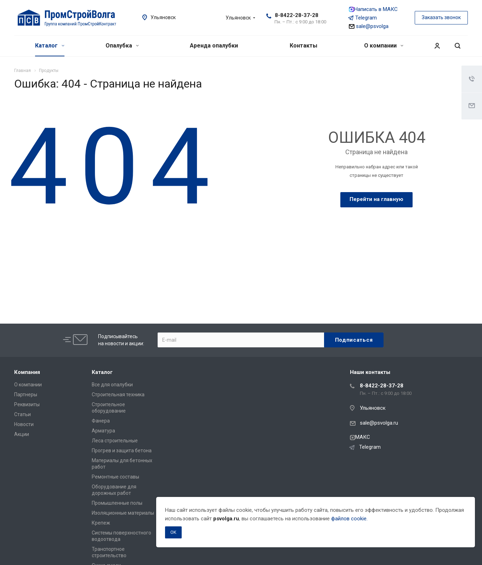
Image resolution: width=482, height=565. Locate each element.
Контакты (303, 45)
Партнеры (25, 394)
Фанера (101, 421)
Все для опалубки (112, 384)
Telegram (363, 18)
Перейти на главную (376, 199)
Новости (24, 424)
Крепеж (101, 523)
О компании (383, 45)
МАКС (360, 437)
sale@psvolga (369, 26)
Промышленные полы (117, 503)
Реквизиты (27, 404)
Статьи (22, 414)
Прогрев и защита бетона (122, 450)
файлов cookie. (349, 518)
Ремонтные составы (115, 477)
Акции (21, 434)
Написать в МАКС (373, 9)
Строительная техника (118, 394)
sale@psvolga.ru (379, 423)
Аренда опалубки (214, 45)
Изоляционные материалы (123, 513)
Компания (27, 372)
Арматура (103, 430)
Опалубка (122, 45)
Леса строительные (115, 440)
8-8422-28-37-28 (296, 15)
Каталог (49, 45)
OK (173, 532)
